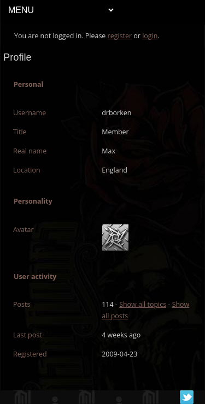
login (149, 35)
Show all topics (142, 304)
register (120, 35)
